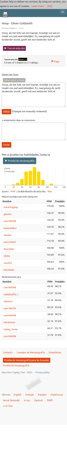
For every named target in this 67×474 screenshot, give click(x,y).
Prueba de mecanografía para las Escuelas (26, 360)
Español (42, 394)
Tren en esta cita (14, 48)
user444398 (10, 287)
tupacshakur (10, 228)
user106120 (10, 308)
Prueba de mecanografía (19, 160)
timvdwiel (9, 269)
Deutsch (38, 400)
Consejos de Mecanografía (31, 352)
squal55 (8, 263)
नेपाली (49, 400)
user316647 (10, 242)
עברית (27, 400)
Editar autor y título (14, 80)
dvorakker (9, 249)
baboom (8, 301)
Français (29, 394)
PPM (12, 191)
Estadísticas (55, 352)
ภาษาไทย (8, 406)
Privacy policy (42, 372)
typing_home (11, 329)
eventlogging (11, 207)
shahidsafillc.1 (11, 294)
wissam (7, 235)
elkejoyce (21, 28)
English (17, 394)
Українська (56, 394)
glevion (7, 214)
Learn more (38, 6)
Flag (55, 61)
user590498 (10, 221)
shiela (7, 256)
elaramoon (9, 322)
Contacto (8, 352)
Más (50, 191)
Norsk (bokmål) (11, 400)
